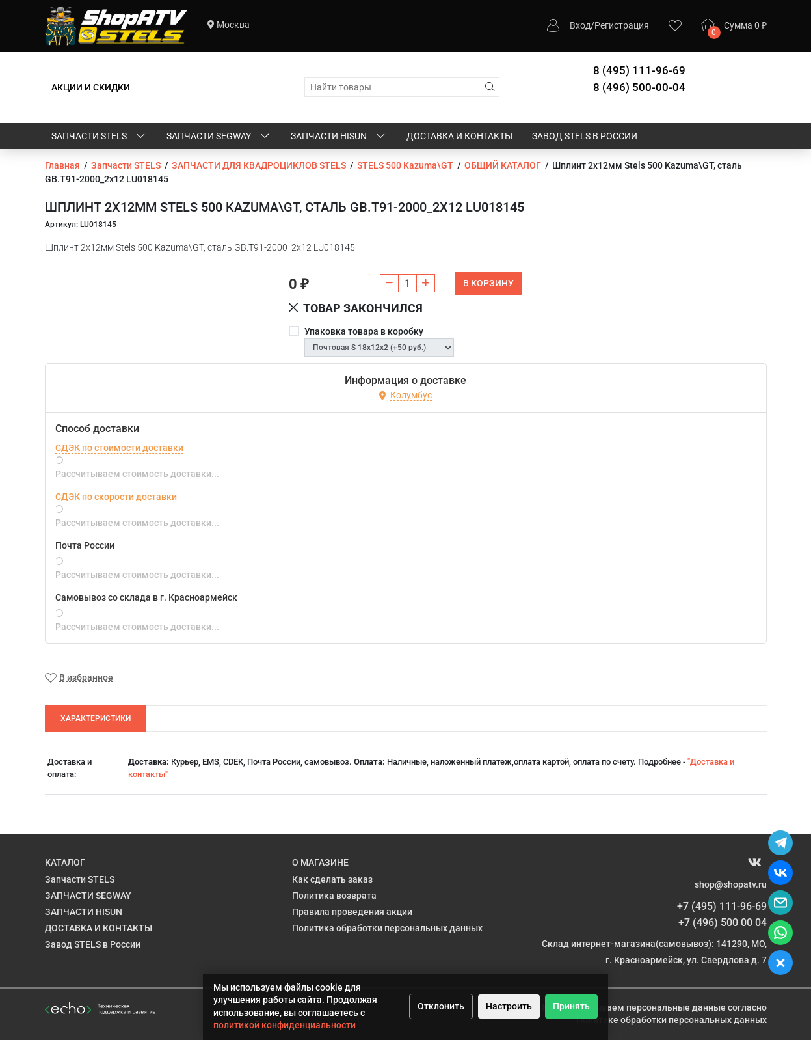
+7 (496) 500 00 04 (722, 922)
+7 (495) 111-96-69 (722, 906)
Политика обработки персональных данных (387, 928)
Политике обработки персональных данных (671, 1020)
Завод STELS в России (584, 136)
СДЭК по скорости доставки (116, 496)
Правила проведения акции (352, 912)
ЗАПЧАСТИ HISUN (339, 137)
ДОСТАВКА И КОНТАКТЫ (459, 136)
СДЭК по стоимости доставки (119, 448)
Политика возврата (334, 895)
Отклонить (441, 1006)
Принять (571, 1006)
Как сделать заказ (332, 879)
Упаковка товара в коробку (363, 331)
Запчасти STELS (99, 137)
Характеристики (95, 718)
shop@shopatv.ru (731, 884)
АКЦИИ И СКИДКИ (90, 87)
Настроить (509, 1006)
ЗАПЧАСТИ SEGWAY (218, 137)
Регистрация (621, 25)
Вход (580, 25)
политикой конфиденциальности (284, 1025)
